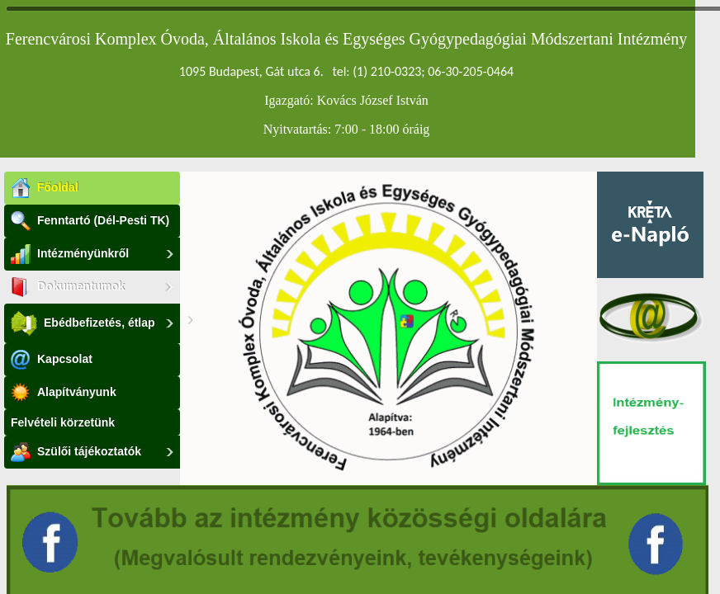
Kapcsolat (51, 360)
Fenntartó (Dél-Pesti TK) (90, 221)
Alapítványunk (63, 393)
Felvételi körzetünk (63, 422)
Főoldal (44, 188)
